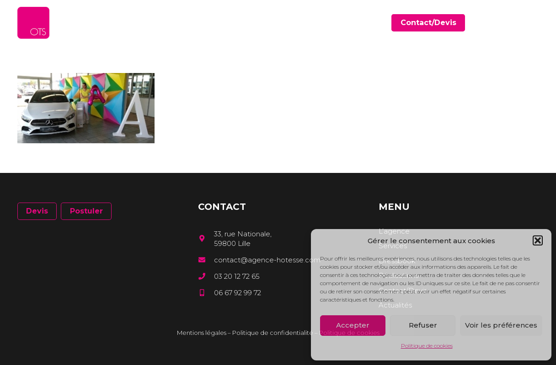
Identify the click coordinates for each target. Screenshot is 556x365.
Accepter (352, 325)
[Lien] (33, 23)
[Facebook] (509, 22)
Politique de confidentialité (272, 332)
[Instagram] (535, 23)
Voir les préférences (501, 325)
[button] (537, 240)
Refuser (423, 325)
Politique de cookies (427, 345)
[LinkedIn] (522, 22)
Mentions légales (201, 332)
